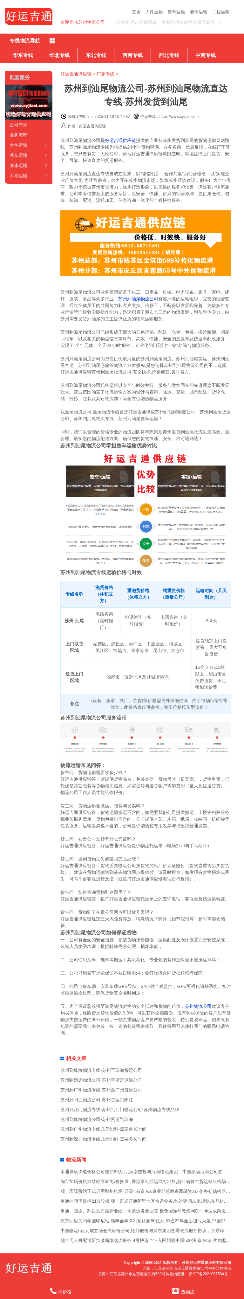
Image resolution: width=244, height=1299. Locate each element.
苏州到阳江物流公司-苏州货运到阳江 (96, 1099)
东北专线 (96, 55)
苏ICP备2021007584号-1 (210, 1274)
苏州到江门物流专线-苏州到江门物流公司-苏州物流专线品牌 (119, 1109)
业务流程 (18, 135)
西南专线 (132, 55)
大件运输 (154, 11)
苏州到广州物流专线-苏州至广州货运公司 (101, 1089)
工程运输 (221, 11)
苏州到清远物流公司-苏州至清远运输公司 (101, 1080)
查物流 (183, 1291)
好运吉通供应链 (76, 73)
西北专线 (169, 55)
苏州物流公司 (198, 1006)
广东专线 (105, 73)
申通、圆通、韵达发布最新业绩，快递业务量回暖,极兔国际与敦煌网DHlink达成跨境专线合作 (152, 1210)
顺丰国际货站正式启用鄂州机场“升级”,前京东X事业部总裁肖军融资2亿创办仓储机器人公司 (149, 1191)
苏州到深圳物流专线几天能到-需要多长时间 (103, 1139)
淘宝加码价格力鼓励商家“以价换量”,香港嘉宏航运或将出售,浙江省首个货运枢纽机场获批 (147, 1181)
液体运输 (198, 11)
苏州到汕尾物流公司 (138, 298)
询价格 (60, 1291)
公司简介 (18, 124)
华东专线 (23, 55)
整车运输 (176, 11)
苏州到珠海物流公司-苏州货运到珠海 (96, 1119)
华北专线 (59, 55)
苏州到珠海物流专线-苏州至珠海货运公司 (101, 1070)
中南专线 (205, 55)
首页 (136, 11)
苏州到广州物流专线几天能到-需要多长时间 (103, 1129)
